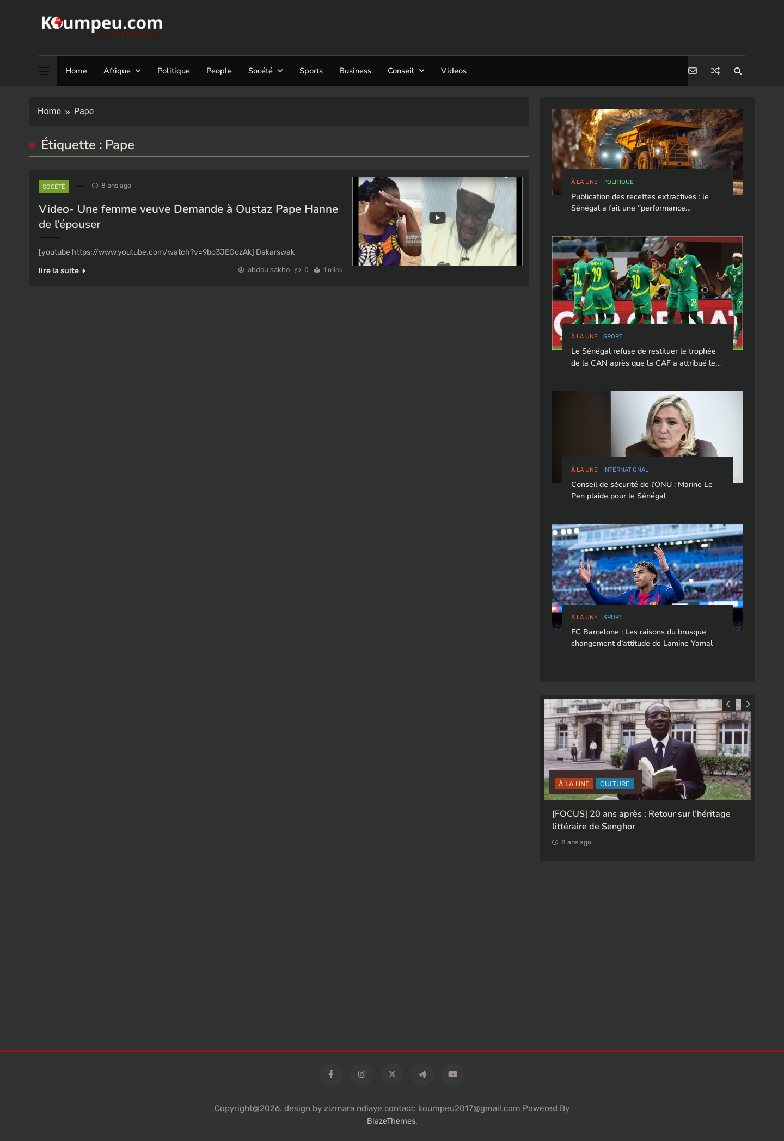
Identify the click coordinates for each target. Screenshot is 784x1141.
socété (53, 186)
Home (76, 70)
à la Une (584, 182)
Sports (311, 70)
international (625, 469)
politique (618, 182)
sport (612, 336)
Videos (454, 70)
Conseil (401, 70)
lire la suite (62, 270)
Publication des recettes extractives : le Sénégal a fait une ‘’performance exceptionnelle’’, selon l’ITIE (640, 208)
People (219, 70)
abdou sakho (269, 270)
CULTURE (615, 784)
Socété (260, 70)
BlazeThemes (391, 1121)
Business (355, 70)
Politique (173, 70)
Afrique (117, 70)
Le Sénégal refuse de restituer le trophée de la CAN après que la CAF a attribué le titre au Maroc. (643, 363)
